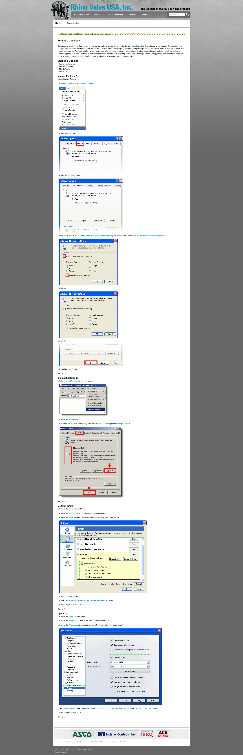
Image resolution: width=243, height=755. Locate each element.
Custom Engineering (95, 741)
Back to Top (62, 373)
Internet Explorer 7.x (67, 64)
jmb (64, 752)
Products (79, 741)
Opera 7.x (63, 71)
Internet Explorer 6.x (67, 66)
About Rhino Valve (81, 14)
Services (132, 14)
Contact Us (145, 14)
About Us (67, 741)
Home (58, 23)
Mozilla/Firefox (64, 69)
